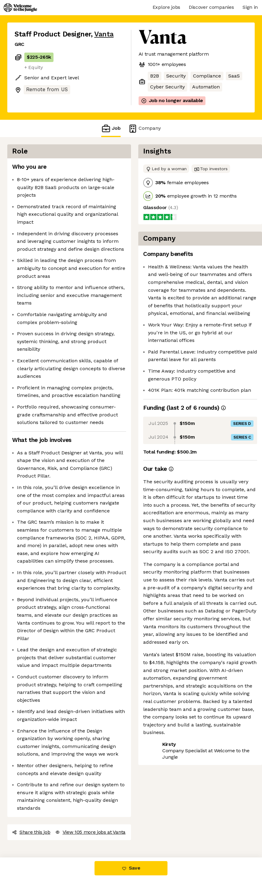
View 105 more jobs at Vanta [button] (90, 832)
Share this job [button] (31, 832)
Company (144, 128)
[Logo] (20, 7)
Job (111, 128)
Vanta (104, 34)
